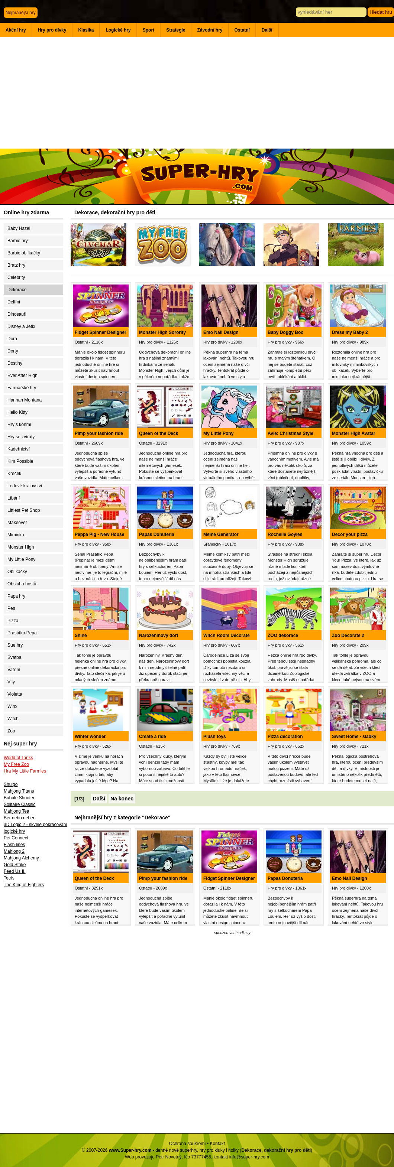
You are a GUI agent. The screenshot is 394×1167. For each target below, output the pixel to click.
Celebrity (16, 277)
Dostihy (14, 363)
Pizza (12, 620)
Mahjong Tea (16, 811)
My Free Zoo (16, 764)
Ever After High (22, 375)
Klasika (86, 30)
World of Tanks (18, 757)
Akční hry (16, 30)
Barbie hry (17, 240)
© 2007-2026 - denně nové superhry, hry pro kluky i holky (160, 1150)
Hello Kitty (17, 412)
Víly (11, 682)
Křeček (14, 473)
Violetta (14, 694)
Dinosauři (16, 314)
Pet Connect (16, 838)
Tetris (9, 878)
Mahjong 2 (14, 851)
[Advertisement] (197, 93)
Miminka (15, 534)
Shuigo (10, 784)
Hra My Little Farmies (25, 771)
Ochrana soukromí (187, 1143)
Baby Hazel (18, 228)
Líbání (13, 498)
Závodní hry (209, 30)
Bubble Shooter (19, 797)
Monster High (20, 547)
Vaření (13, 669)
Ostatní (242, 30)
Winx (12, 706)
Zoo (11, 731)
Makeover (17, 522)
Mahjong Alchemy (21, 858)
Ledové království (24, 485)
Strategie (175, 30)
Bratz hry (16, 265)
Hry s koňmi (19, 424)
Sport (148, 30)
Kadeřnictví (18, 449)
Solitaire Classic (19, 804)
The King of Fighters (24, 884)
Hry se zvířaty (21, 436)
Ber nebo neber (19, 817)
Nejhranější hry (21, 12)
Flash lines (14, 844)
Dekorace (16, 289)
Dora (12, 338)
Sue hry (15, 645)
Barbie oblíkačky (23, 253)
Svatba (14, 657)
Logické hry (118, 30)
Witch (13, 718)
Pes (11, 608)
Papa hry (16, 596)
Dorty (12, 351)
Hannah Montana (24, 400)
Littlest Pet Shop (23, 510)
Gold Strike (15, 864)
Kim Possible (20, 461)
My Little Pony (21, 559)
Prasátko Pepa (22, 632)
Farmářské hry (21, 387)
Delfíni (13, 302)
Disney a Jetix (21, 326)
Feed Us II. (15, 871)
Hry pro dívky (52, 30)
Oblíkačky (17, 571)
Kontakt (217, 1143)
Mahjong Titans (19, 791)
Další (267, 30)
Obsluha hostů (21, 583)
